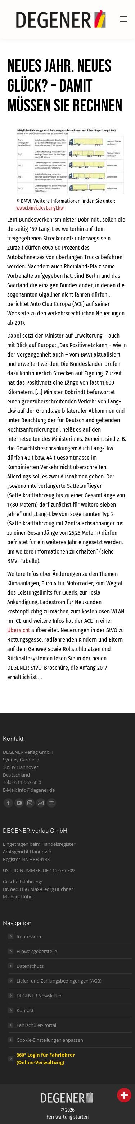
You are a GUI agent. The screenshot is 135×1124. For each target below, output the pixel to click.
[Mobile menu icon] (123, 19)
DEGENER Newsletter (39, 995)
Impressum (29, 936)
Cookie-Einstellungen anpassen (50, 1040)
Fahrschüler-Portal (36, 1025)
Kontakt (25, 1010)
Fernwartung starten (67, 1117)
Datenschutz (30, 966)
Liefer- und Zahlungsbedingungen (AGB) (59, 981)
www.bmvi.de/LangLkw (40, 208)
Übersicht (18, 630)
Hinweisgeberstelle (37, 951)
